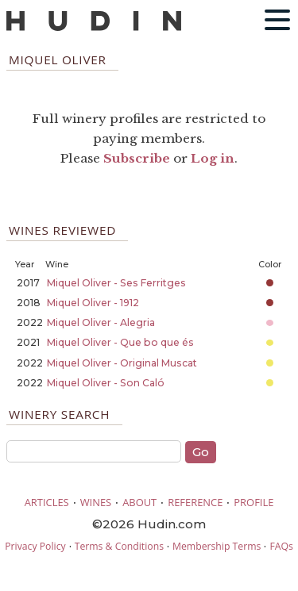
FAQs (280, 546)
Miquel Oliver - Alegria (101, 322)
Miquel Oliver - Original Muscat (122, 363)
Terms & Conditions (119, 546)
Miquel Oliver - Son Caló (105, 383)
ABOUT (139, 502)
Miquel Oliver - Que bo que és (120, 342)
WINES (96, 502)
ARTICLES (47, 502)
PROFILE (253, 502)
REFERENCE (195, 502)
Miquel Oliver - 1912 (93, 303)
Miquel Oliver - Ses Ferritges (116, 283)
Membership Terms (216, 546)
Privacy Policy (35, 546)
